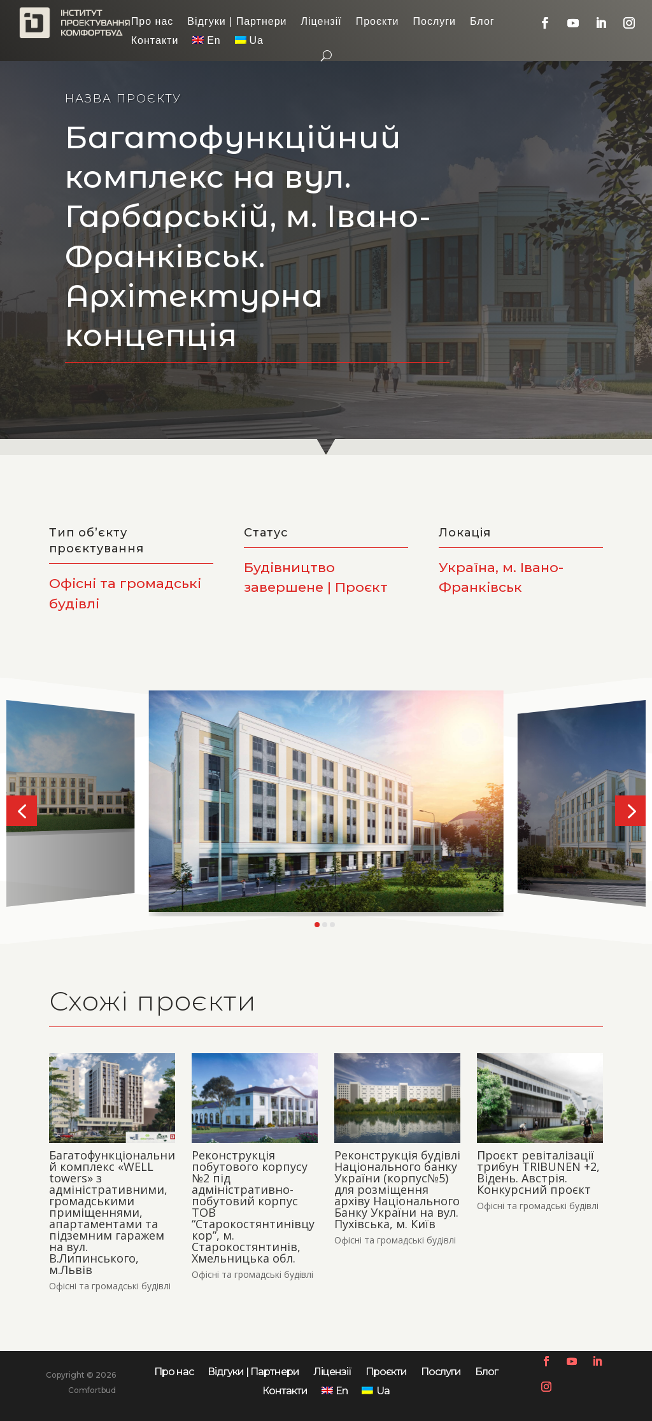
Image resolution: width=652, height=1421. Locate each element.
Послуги (435, 22)
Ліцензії (321, 22)
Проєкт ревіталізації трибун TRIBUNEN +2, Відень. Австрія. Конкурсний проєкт (538, 1172)
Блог (482, 22)
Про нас (152, 22)
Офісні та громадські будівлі (110, 1286)
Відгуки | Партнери (237, 22)
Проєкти (377, 22)
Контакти (155, 41)
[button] (21, 810)
